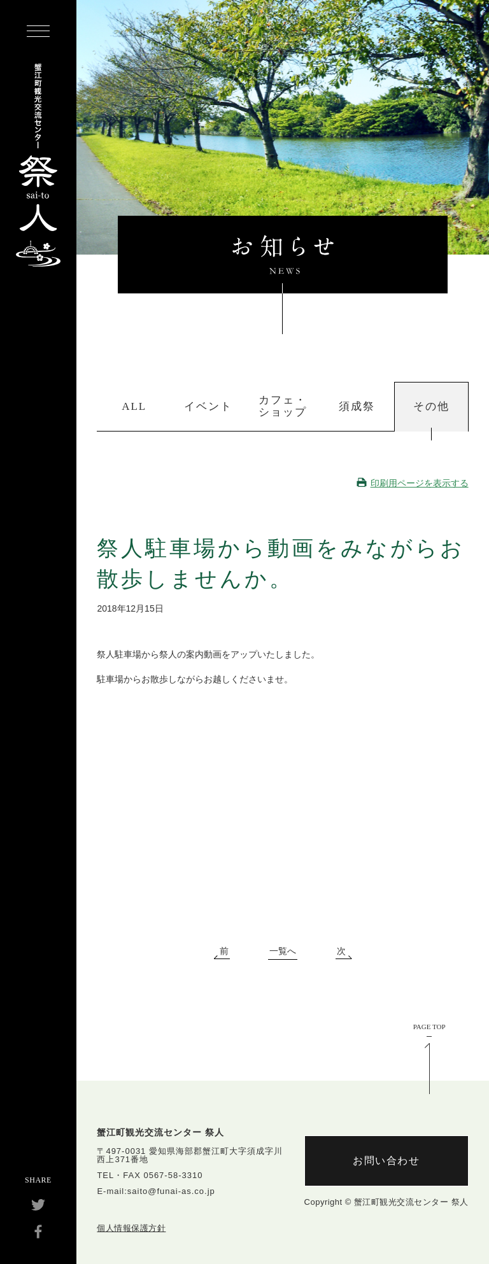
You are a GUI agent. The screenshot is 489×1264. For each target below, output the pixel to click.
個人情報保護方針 (131, 1228)
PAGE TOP (429, 1026)
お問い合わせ (386, 1160)
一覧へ (282, 951)
